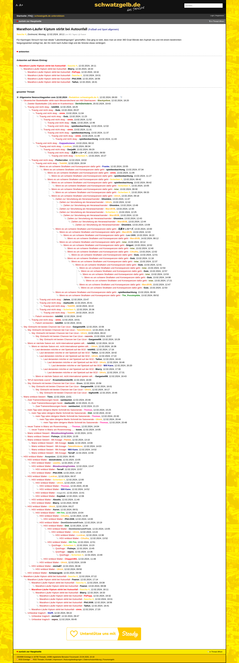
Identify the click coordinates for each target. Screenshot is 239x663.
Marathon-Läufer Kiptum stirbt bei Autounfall (45, 69)
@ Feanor (82, 34)
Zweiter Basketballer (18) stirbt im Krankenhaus (50, 103)
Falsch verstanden (44, 316)
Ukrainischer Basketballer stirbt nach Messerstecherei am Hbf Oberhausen (60, 100)
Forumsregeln (108, 660)
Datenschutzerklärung (92, 660)
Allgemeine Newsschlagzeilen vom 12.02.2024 (43, 97)
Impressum (57, 660)
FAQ (30, 16)
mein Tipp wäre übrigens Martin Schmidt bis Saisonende (55, 410)
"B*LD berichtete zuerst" (39, 380)
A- (17, 5)
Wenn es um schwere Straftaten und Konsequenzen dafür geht (70, 166)
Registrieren (219, 15)
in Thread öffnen (217, 21)
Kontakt (48, 660)
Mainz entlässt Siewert (34, 396)
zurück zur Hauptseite (30, 21)
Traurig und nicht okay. (38, 107)
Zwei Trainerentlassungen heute (43, 400)
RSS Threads (37, 660)
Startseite (22, 16)
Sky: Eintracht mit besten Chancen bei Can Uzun (47, 327)
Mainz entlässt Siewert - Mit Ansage (45, 440)
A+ (21, 5)
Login (212, 15)
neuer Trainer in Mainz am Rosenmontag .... (49, 426)
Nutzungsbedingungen (73, 660)
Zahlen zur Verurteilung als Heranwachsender (77, 199)
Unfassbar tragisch (37, 613)
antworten (24, 51)
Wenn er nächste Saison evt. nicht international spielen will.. (56, 343)
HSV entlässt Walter (33, 456)
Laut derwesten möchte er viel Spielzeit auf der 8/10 (61, 349)
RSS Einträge (23, 660)
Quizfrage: (56, 545)
